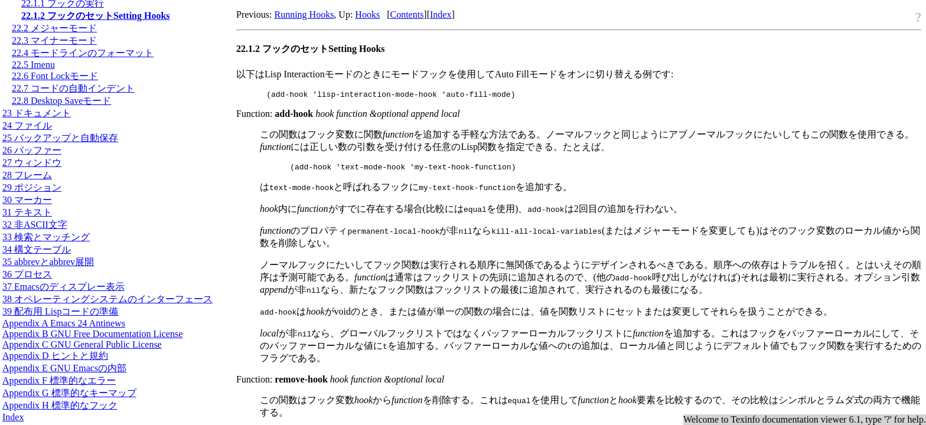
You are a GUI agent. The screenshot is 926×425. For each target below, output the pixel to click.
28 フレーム (27, 175)
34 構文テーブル (36, 249)
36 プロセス (27, 274)
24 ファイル (27, 125)
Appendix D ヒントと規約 (55, 356)
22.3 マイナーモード (54, 40)
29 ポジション (31, 187)
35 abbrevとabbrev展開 (48, 262)
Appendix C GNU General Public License (82, 344)
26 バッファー (31, 150)
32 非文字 (34, 225)
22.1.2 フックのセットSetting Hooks (95, 16)
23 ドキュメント (36, 113)
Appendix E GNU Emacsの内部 (64, 368)
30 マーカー (27, 200)
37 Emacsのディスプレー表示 (63, 287)
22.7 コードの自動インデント (73, 88)
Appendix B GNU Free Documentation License (92, 334)
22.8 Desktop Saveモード (61, 101)
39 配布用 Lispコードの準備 (60, 311)
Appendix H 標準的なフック (60, 405)
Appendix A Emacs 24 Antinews (63, 323)
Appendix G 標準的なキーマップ (69, 393)
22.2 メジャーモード (54, 28)
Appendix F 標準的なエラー (59, 380)
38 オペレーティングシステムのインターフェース (107, 299)
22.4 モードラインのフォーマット (83, 53)
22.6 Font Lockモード (55, 76)
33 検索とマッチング (46, 237)
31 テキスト (27, 212)
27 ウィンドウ (31, 163)
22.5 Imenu (33, 65)
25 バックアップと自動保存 (60, 138)
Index (13, 417)
